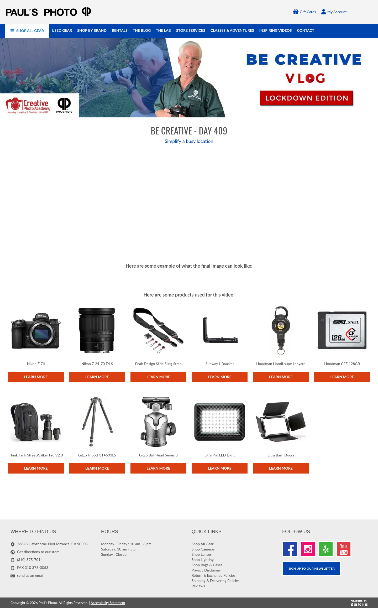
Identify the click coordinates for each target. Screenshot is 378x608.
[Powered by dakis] (359, 603)
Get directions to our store (38, 551)
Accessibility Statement (108, 603)
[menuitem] (27, 31)
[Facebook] (290, 549)
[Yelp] (326, 549)
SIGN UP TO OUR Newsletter (311, 568)
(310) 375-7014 (30, 559)
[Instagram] (308, 549)
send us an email (30, 575)
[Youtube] (343, 549)
